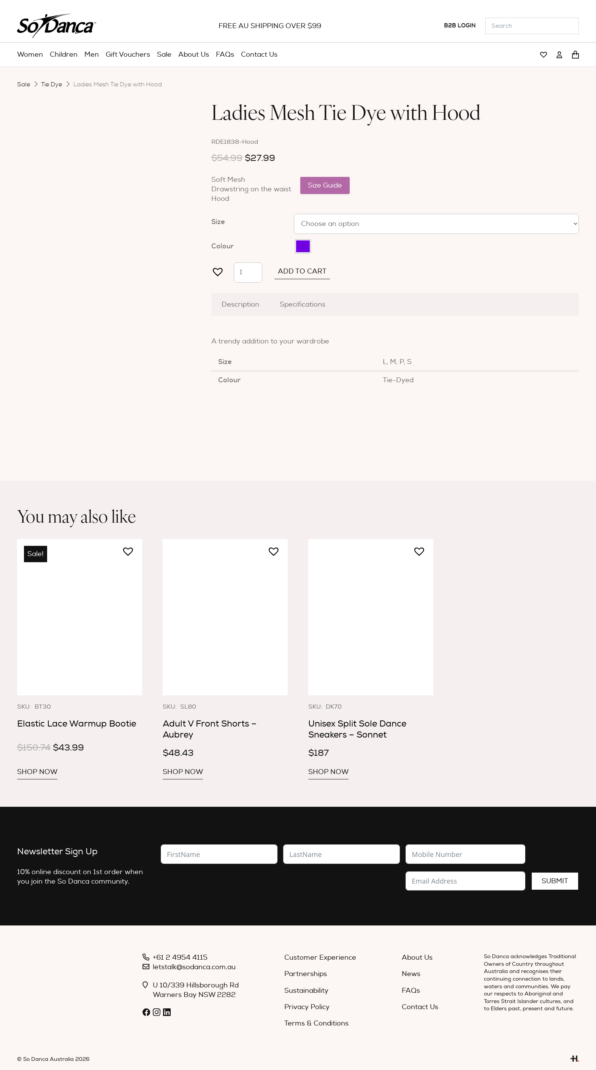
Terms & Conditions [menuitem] (316, 1023)
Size (218, 221)
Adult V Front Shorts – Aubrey (210, 729)
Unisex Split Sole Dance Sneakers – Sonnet (357, 729)
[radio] (303, 246)
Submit (555, 881)
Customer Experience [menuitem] (320, 957)
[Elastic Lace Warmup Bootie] (79, 617)
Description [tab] (240, 304)
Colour (222, 246)
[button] (214, 268)
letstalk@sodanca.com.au (194, 967)
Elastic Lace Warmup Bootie (76, 723)
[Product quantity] (248, 272)
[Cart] (575, 55)
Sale (23, 84)
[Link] (543, 55)
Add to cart (302, 271)
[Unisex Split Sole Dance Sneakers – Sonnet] (370, 617)
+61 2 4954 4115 (180, 957)
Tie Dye (51, 84)
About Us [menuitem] (417, 957)
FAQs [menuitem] (411, 990)
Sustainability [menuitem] (306, 990)
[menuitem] (30, 55)
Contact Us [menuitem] (420, 1007)
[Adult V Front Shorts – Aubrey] (225, 617)
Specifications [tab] (302, 304)
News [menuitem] (411, 974)
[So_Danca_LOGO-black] (56, 26)
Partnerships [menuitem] (305, 974)
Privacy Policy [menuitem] (307, 1007)
